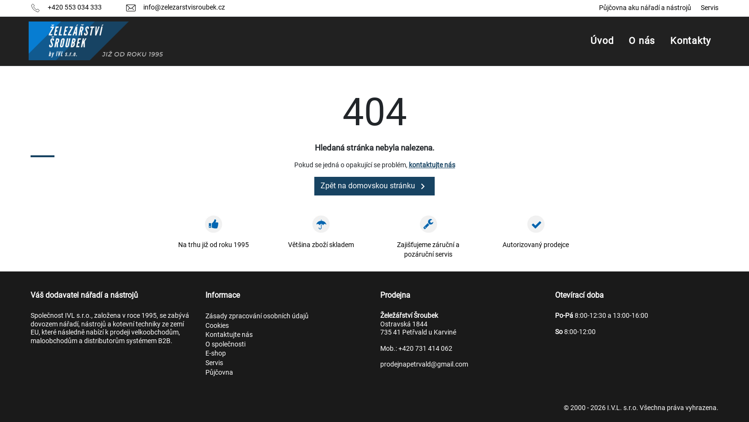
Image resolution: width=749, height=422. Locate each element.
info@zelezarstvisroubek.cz (184, 7)
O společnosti (225, 344)
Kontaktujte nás (229, 334)
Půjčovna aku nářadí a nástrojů (645, 7)
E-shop (215, 353)
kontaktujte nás (432, 165)
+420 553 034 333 (75, 7)
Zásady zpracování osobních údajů (257, 316)
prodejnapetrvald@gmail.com (424, 364)
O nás (642, 40)
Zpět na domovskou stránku (374, 186)
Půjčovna (219, 372)
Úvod (601, 40)
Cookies (217, 325)
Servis (709, 7)
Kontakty (690, 40)
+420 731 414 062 (425, 348)
